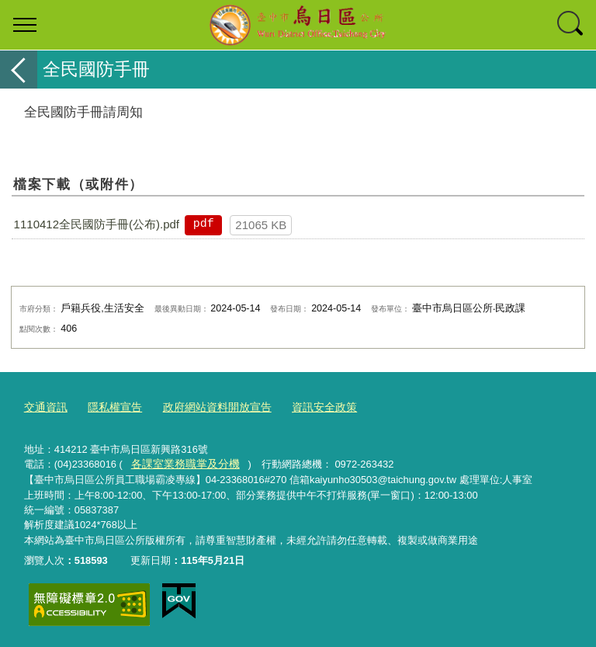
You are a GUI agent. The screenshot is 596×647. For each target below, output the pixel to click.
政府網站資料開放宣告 (206, 407)
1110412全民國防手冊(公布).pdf (96, 224)
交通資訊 (44, 407)
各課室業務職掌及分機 (180, 462)
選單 (25, 25)
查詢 (571, 25)
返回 (18, 69)
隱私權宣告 (110, 407)
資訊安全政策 (307, 407)
